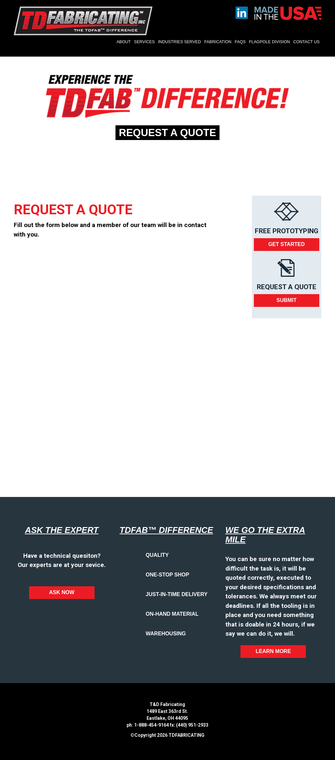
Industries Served (179, 42)
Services (144, 42)
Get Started (286, 244)
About (123, 42)
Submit (286, 300)
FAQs (240, 42)
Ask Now (61, 592)
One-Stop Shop (167, 574)
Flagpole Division (269, 42)
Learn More (273, 651)
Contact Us (306, 42)
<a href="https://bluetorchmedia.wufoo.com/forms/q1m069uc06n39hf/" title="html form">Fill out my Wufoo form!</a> (115, 360)
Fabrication (217, 42)
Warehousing (166, 633)
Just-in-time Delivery (176, 594)
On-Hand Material (172, 614)
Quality (157, 555)
